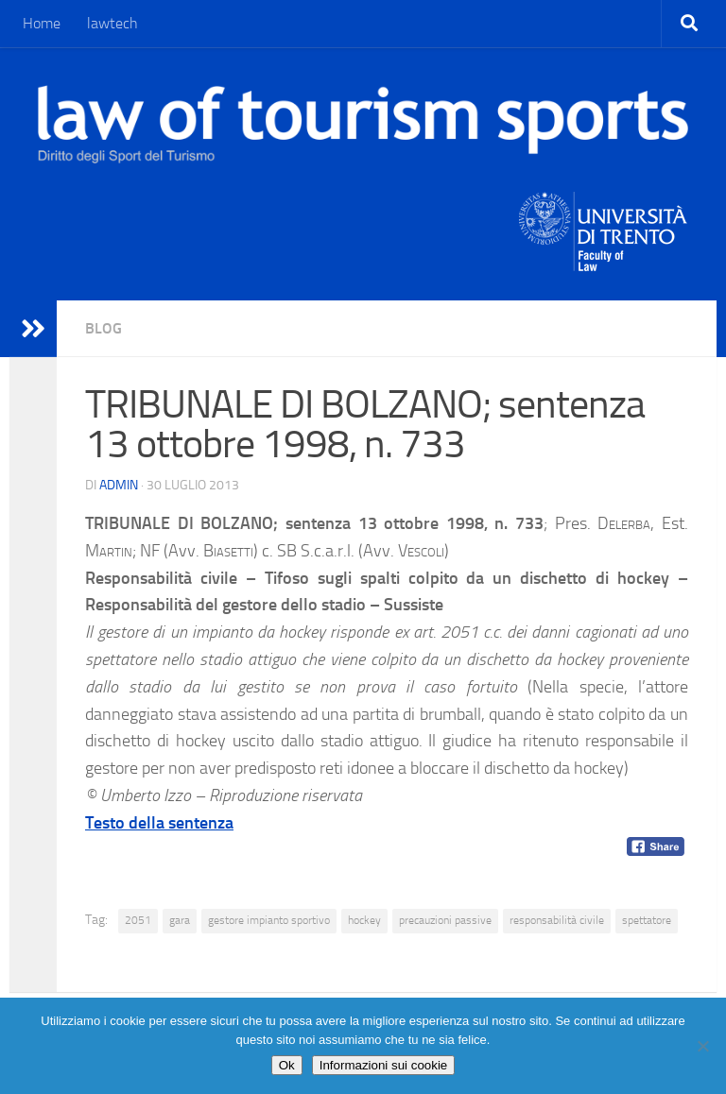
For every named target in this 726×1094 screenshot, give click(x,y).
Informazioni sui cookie (384, 1065)
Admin (118, 485)
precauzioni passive (445, 920)
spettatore (646, 920)
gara (179, 920)
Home (41, 23)
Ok (287, 1065)
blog (103, 328)
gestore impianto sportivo (269, 920)
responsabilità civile (557, 920)
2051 (138, 920)
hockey (364, 920)
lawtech (112, 23)
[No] (702, 1045)
